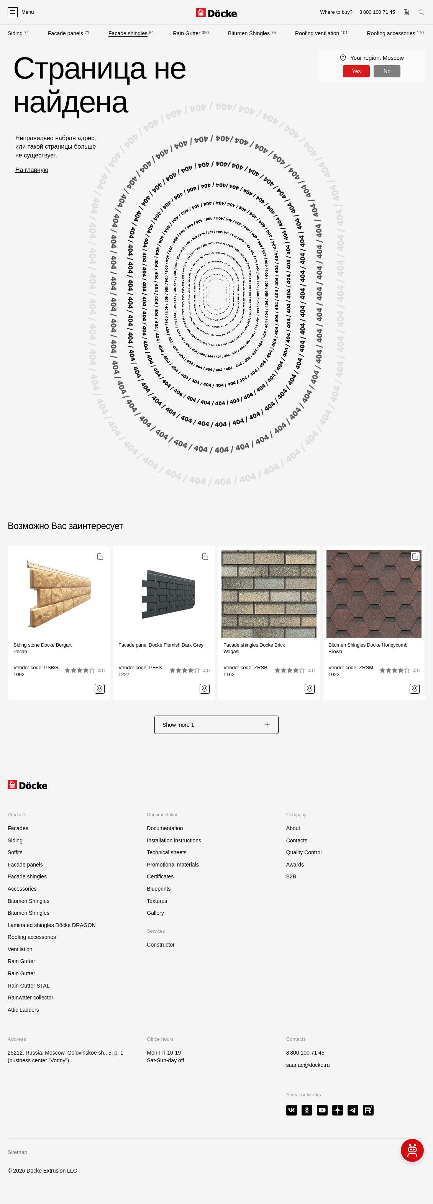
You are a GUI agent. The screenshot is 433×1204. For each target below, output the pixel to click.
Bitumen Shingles (249, 33)
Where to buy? (336, 12)
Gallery (155, 913)
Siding (15, 33)
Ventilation (20, 949)
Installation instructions (174, 840)
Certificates (160, 876)
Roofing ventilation (317, 33)
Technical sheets (167, 852)
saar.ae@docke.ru (308, 1065)
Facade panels (65, 33)
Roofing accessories (391, 33)
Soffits (15, 852)
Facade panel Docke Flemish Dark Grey (160, 645)
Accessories (22, 889)
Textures (157, 901)
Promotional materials (172, 865)
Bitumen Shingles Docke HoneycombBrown (367, 648)
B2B (291, 876)
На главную (31, 170)
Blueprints (159, 889)
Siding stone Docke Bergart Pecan (42, 648)
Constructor (160, 945)
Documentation (165, 828)
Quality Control (304, 852)
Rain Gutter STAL (28, 986)
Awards (295, 865)
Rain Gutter (186, 33)
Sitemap (17, 1152)
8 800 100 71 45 (305, 1053)
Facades (18, 828)
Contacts (296, 840)
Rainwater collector (30, 997)
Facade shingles (128, 33)
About (293, 828)
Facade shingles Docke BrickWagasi (254, 648)
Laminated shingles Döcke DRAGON (52, 925)
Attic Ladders (23, 1010)
